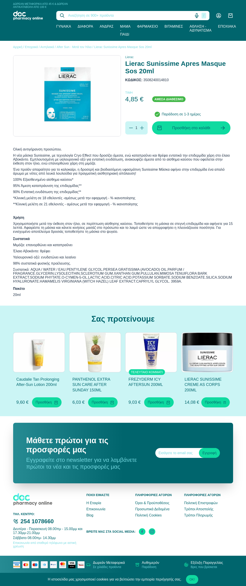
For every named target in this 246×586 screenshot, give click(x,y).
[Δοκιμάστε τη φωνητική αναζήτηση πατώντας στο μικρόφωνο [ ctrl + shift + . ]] (196, 15)
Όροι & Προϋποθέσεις (152, 503)
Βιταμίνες (174, 26)
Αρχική (18, 47)
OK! (192, 579)
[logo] (31, 15)
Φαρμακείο (147, 26)
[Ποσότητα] (136, 128)
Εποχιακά (227, 26)
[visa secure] (73, 564)
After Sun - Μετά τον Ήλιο (74, 47)
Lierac (129, 57)
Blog (89, 515)
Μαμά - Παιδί (125, 30)
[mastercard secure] (63, 564)
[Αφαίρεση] (131, 128)
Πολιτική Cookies (148, 515)
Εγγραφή (209, 453)
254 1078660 (37, 521)
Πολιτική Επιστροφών (201, 503)
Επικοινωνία (95, 509)
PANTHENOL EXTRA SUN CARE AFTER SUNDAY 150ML (91, 384)
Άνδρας (106, 26)
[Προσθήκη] (142, 128)
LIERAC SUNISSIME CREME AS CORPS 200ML (203, 384)
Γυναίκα (63, 26)
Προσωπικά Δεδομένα (152, 509)
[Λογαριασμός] (218, 15)
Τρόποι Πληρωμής (198, 515)
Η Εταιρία (93, 503)
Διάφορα (85, 26)
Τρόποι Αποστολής (198, 509)
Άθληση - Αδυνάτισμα (200, 28)
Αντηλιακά (47, 47)
